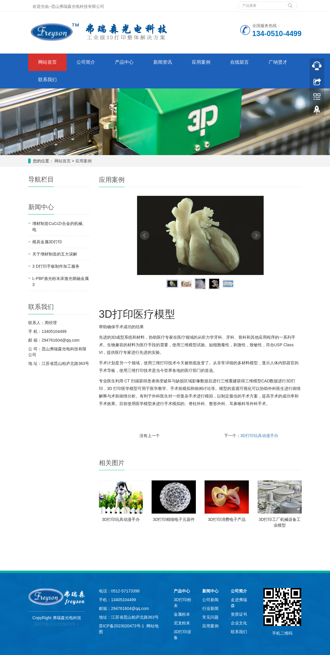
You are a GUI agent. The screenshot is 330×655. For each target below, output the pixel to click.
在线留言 (239, 62)
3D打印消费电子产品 (227, 519)
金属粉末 (182, 614)
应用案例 (201, 62)
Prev (144, 235)
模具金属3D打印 (47, 241)
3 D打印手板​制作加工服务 (55, 266)
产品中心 (124, 62)
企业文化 (239, 623)
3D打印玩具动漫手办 (259, 435)
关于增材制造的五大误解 (54, 254)
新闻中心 (210, 591)
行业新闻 (210, 608)
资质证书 (239, 614)
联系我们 (47, 79)
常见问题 (210, 617)
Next (256, 235)
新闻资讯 (162, 62)
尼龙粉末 (182, 623)
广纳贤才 (278, 62)
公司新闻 (210, 599)
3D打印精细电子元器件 (174, 519)
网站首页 (47, 62)
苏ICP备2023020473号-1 (56, 624)
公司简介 (86, 62)
